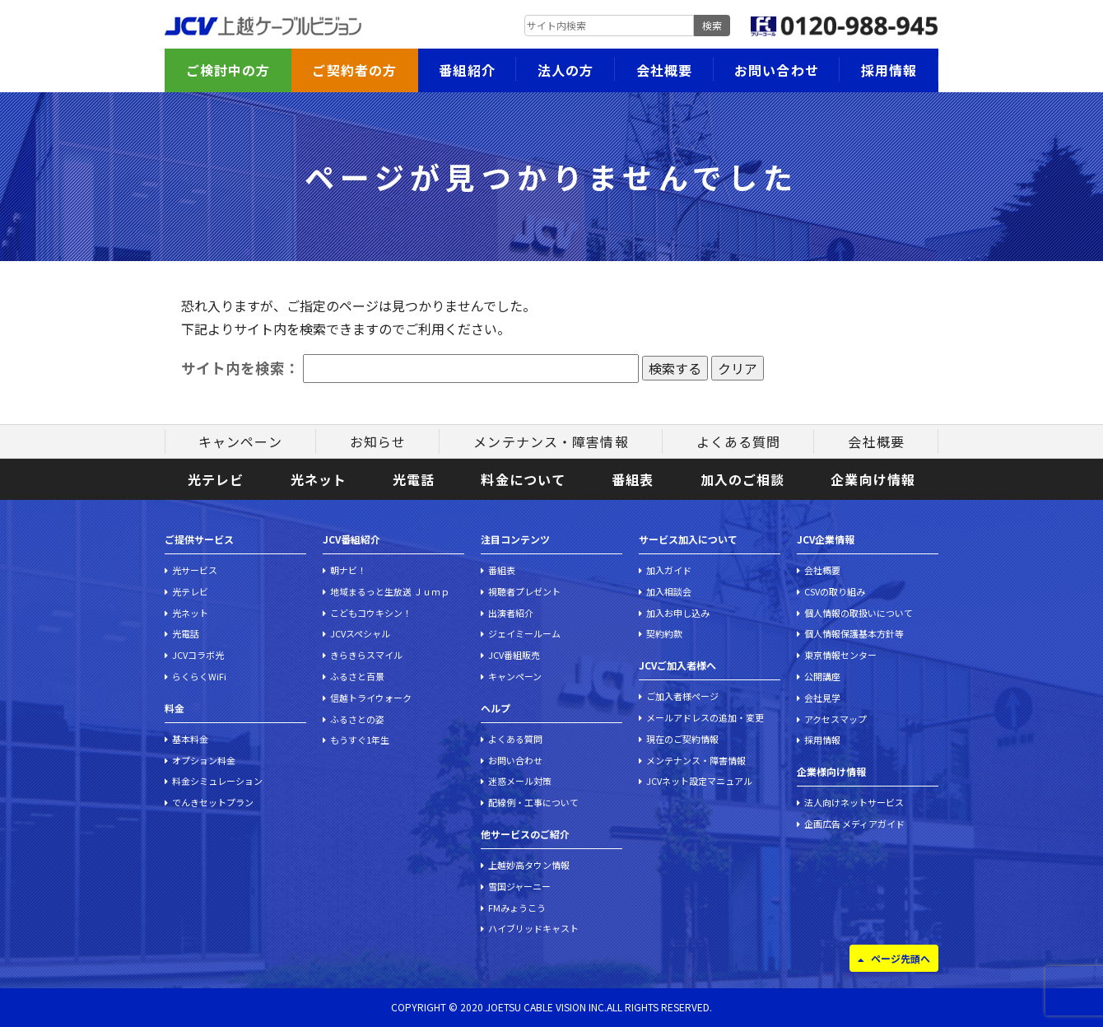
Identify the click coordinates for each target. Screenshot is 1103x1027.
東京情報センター (840, 654)
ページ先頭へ (900, 958)
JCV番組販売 (514, 654)
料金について (523, 479)
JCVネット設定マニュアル (699, 780)
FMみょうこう (517, 907)
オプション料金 (203, 760)
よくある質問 (738, 441)
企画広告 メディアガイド (854, 823)
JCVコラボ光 (198, 654)
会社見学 (822, 697)
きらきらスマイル (366, 654)
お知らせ (378, 441)
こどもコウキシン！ (371, 612)
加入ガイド (668, 570)
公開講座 (822, 676)
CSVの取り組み (834, 591)
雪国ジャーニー (519, 886)
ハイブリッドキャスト (533, 928)
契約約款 (664, 633)
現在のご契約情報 (682, 738)
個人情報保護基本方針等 (854, 633)
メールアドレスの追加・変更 (705, 717)
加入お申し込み (678, 612)
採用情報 (889, 70)
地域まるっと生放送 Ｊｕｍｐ (389, 591)
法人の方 (565, 70)
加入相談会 (668, 591)
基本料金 (190, 738)
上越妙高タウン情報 (529, 864)
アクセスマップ (835, 719)
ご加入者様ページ (682, 696)
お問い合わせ (776, 70)
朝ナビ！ (348, 570)
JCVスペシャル (360, 633)
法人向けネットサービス (854, 802)
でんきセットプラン (213, 802)
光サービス (194, 570)
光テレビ (216, 479)
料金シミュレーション (217, 780)
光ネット (319, 479)
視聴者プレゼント (524, 591)
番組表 (633, 479)
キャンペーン (240, 441)
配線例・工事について (533, 802)
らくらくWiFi (199, 676)
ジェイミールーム (524, 633)
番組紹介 (467, 70)
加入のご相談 (742, 479)
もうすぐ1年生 (359, 739)
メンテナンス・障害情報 (550, 441)
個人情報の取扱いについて (858, 612)
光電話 (414, 479)
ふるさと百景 (357, 676)
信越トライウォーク (371, 697)
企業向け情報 (873, 479)
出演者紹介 (510, 612)
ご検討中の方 (228, 70)
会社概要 (664, 70)
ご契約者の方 (354, 70)
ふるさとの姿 (357, 719)
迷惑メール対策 (520, 780)
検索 (712, 25)
